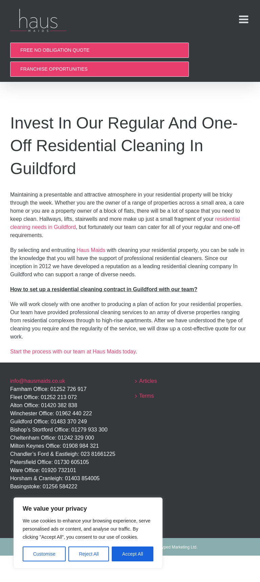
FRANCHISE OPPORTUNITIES (54, 69)
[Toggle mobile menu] (244, 19)
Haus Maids (91, 250)
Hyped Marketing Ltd (177, 547)
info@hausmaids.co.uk (37, 381)
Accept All (132, 554)
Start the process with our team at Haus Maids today (73, 351)
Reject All (89, 554)
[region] (88, 532)
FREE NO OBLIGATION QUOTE (54, 50)
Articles (148, 381)
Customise (44, 554)
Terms (146, 396)
